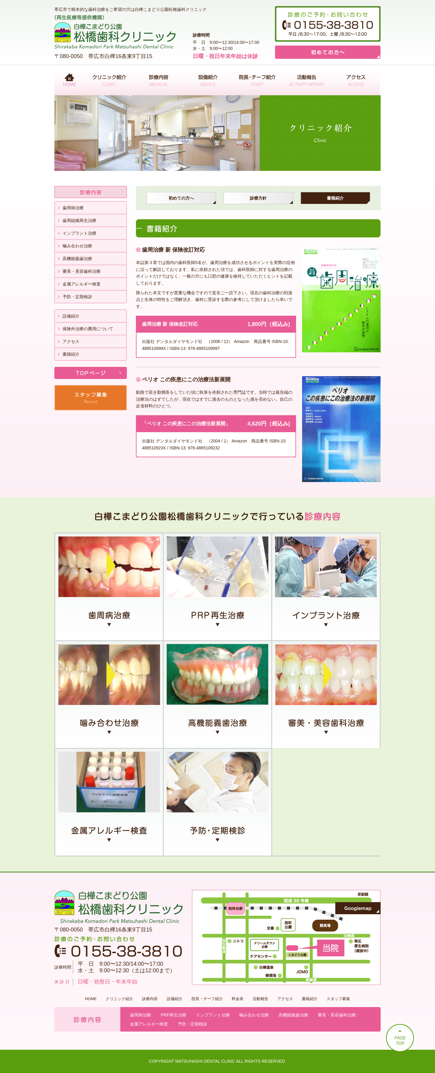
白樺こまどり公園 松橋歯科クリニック (118, 906)
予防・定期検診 (77, 296)
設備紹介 (207, 80)
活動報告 (306, 80)
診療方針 (258, 198)
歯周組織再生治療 (79, 220)
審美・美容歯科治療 (82, 271)
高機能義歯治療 (77, 258)
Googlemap (358, 908)
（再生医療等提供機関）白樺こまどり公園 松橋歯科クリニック (115, 31)
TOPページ (90, 373)
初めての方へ (328, 52)
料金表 (237, 998)
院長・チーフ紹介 (257, 80)
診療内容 (158, 80)
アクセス (355, 80)
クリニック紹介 (109, 80)
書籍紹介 (71, 354)
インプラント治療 (79, 233)
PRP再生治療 (218, 586)
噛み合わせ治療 (77, 245)
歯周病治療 (73, 207)
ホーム (69, 80)
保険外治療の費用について (88, 328)
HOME (91, 998)
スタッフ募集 (90, 397)
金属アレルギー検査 (82, 284)
